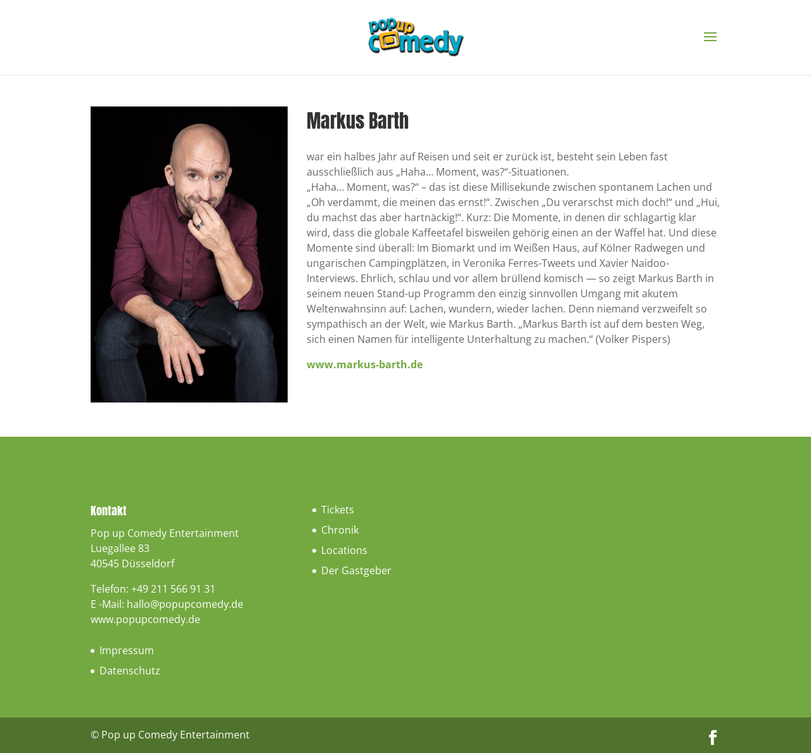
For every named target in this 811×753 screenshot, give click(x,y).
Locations (344, 550)
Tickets (337, 510)
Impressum (126, 650)
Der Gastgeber (356, 570)
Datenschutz (129, 671)
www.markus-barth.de (365, 364)
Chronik (340, 530)
